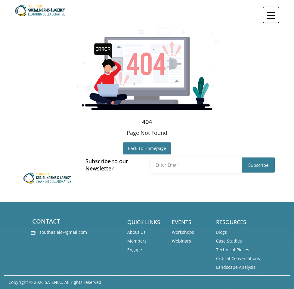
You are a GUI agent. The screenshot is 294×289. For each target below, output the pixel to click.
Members (137, 241)
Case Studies (229, 241)
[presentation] (197, 187)
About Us (136, 232)
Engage (134, 249)
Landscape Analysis (235, 267)
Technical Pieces (232, 249)
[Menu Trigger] (271, 15)
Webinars (181, 241)
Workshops (183, 232)
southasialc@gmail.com (62, 232)
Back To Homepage (147, 148)
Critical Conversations (238, 258)
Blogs (221, 232)
